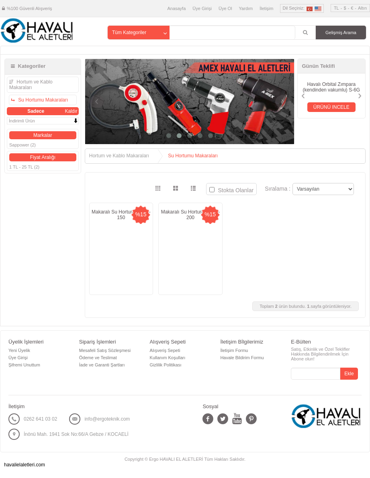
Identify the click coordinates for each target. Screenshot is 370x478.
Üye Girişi (202, 8)
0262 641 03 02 (40, 419)
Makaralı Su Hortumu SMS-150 (121, 214)
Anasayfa (176, 8)
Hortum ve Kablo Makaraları (31, 84)
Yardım (246, 8)
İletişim (266, 8)
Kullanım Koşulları (168, 357)
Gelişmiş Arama (340, 32)
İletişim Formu (234, 350)
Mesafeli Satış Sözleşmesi (105, 350)
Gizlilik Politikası (166, 364)
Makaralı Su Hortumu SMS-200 (190, 214)
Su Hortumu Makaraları (42, 100)
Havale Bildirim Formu (242, 357)
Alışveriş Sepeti (165, 350)
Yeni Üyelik (19, 350)
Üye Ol (225, 8)
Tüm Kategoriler (129, 32)
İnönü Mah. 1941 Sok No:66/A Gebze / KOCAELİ (76, 434)
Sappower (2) (22, 144)
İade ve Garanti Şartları (102, 364)
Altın (362, 8)
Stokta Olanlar (231, 190)
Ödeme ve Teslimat (98, 357)
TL (336, 8)
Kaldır (71, 111)
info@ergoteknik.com (107, 419)
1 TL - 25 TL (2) (24, 167)
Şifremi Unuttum (24, 364)
